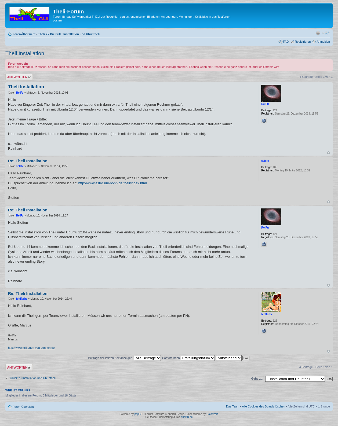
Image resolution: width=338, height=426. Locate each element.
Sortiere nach (188, 357)
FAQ (286, 41)
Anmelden (323, 41)
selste (20, 166)
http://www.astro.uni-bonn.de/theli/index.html (112, 183)
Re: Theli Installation (28, 161)
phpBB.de (187, 417)
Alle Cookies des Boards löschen (263, 406)
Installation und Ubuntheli (81, 34)
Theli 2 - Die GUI (49, 34)
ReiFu (20, 92)
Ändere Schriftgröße (326, 33)
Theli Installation (24, 53)
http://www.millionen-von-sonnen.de (31, 347)
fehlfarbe (21, 298)
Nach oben (328, 152)
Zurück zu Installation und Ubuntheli (32, 378)
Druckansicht (318, 33)
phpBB (139, 414)
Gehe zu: (257, 378)
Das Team (232, 406)
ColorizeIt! (212, 414)
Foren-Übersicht (24, 34)
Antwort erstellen (19, 77)
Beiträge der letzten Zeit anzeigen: (124, 357)
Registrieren (303, 41)
